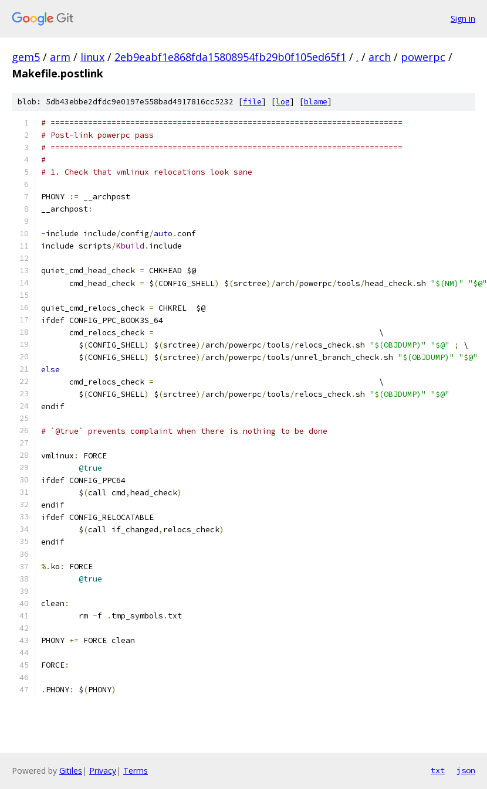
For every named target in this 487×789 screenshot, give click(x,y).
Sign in (463, 18)
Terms (135, 770)
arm (60, 57)
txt (438, 770)
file (252, 102)
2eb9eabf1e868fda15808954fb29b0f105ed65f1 (230, 57)
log (283, 102)
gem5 (26, 57)
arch (379, 57)
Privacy (102, 770)
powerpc (423, 57)
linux (92, 57)
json (465, 770)
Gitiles (70, 770)
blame (315, 102)
